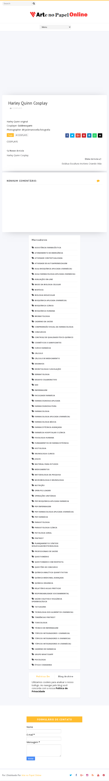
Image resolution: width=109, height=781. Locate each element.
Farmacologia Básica (45, 422)
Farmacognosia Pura (45, 406)
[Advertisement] (54, 64)
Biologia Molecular (45, 295)
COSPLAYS (17, 108)
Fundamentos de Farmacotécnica (52, 443)
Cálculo (39, 353)
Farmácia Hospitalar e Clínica (50, 433)
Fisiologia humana (44, 438)
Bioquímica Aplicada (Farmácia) (51, 301)
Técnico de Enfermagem (46, 628)
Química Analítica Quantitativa (51, 573)
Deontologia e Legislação (48, 369)
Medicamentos (42, 470)
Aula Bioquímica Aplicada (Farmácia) (53, 269)
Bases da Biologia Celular (48, 285)
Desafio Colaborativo (46, 380)
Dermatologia (42, 374)
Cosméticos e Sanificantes (48, 343)
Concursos (40, 332)
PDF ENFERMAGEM (43, 507)
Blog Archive (65, 676)
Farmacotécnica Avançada (48, 427)
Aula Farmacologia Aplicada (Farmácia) (55, 274)
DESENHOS (39, 364)
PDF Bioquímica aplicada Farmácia (52, 501)
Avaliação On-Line (44, 279)
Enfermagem (41, 390)
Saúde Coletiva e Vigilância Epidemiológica (47, 600)
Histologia (40, 448)
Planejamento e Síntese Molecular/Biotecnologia (45, 545)
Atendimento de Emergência (49, 253)
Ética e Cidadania (43, 665)
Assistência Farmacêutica (48, 248)
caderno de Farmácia (45, 649)
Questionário (42, 557)
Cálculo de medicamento (47, 359)
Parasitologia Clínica (46, 528)
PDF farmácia (41, 517)
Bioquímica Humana (45, 311)
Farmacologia (42, 412)
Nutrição (39, 485)
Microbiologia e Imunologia (49, 480)
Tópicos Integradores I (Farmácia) (52, 633)
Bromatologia (42, 316)
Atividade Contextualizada (49, 258)
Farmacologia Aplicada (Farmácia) (52, 417)
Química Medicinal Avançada (49, 578)
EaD (36, 385)
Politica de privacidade (43, 677)
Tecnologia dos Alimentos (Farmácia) (54, 612)
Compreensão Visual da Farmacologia (54, 327)
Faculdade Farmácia (45, 396)
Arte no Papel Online (31, 775)
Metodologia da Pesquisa (48, 475)
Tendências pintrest (45, 618)
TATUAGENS (40, 607)
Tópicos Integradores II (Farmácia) (52, 639)
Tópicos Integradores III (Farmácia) (53, 644)
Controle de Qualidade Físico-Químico (54, 338)
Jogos (38, 459)
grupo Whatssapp (44, 654)
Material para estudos (46, 464)
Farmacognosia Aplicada (47, 401)
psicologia (40, 660)
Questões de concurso (46, 567)
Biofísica (39, 290)
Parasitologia (42, 522)
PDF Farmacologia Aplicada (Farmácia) (54, 512)
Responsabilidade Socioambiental (52, 594)
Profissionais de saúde (46, 551)
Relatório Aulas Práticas (48, 588)
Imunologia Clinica (44, 454)
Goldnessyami (25, 125)
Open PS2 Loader (43, 491)
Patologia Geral (43, 533)
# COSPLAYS (21, 135)
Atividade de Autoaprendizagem (51, 263)
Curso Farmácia (43, 348)
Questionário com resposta (49, 562)
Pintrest (39, 538)
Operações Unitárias (45, 496)
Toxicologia (41, 623)
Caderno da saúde (44, 322)
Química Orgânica (44, 583)
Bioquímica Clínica (44, 306)
